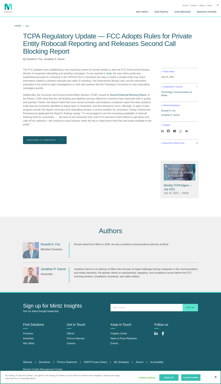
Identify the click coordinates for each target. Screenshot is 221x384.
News (209, 5)
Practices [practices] (28, 333)
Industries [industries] (28, 338)
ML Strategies (121, 362)
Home (18, 26)
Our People (161, 12)
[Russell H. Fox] (30, 250)
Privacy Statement (67, 362)
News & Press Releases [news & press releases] (123, 338)
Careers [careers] (71, 343)
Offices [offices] (70, 333)
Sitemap (27, 362)
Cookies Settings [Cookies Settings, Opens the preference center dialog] (147, 377)
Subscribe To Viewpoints (44, 140)
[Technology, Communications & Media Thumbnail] (179, 172)
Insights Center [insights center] (118, 333)
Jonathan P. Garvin (54, 59)
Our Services (182, 12)
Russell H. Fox (35, 59)
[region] (110, 377)
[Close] (215, 377)
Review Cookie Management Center (42, 369)
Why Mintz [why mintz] (29, 343)
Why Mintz (142, 12)
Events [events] (114, 343)
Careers (193, 5)
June (109, 73)
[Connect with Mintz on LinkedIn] (157, 335)
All (27, 26)
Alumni (185, 5)
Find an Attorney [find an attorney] (76, 338)
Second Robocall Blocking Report (128, 95)
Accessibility (156, 362)
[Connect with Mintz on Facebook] (165, 335)
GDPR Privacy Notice (95, 362)
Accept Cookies (190, 377)
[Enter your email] (154, 307)
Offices (202, 5)
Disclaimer (44, 362)
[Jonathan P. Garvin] (30, 275)
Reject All (169, 377)
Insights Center (206, 12)
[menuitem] (142, 12)
